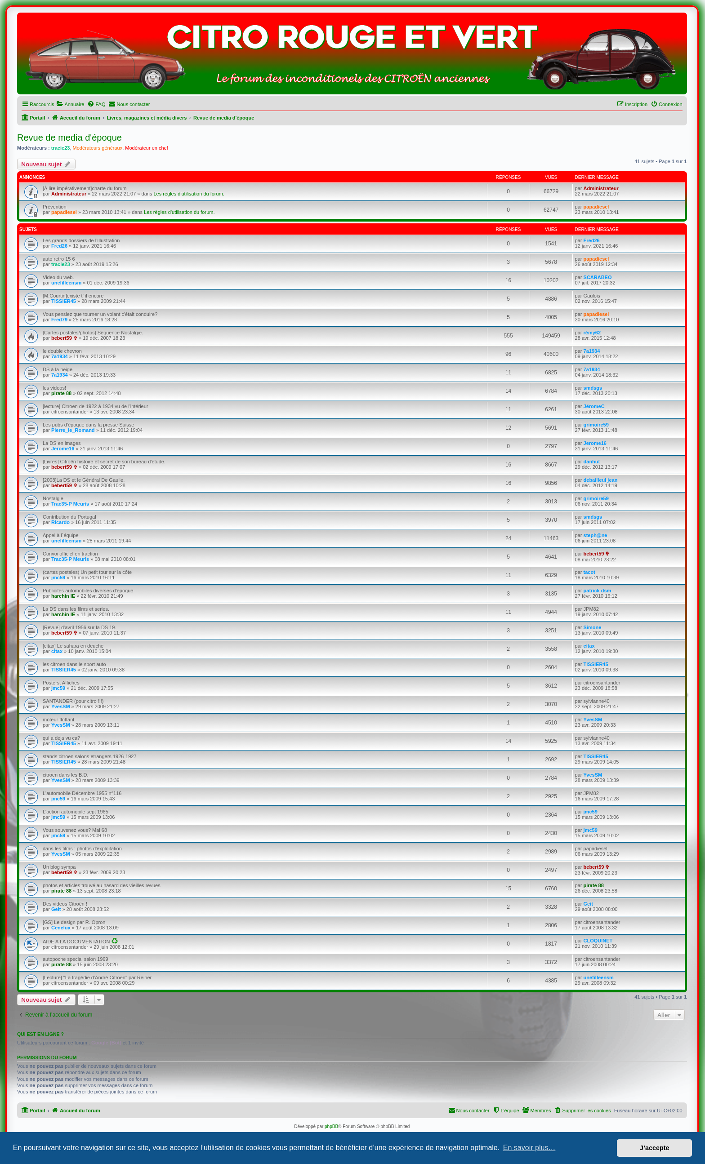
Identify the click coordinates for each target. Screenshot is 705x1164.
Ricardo (60, 522)
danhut (592, 461)
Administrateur (68, 193)
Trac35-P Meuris (70, 503)
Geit (56, 909)
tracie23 (60, 148)
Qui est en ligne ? (40, 1034)
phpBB (331, 1126)
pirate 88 (61, 393)
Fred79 (59, 319)
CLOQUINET (598, 940)
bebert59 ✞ (64, 338)
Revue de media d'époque (69, 137)
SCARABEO (598, 277)
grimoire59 (596, 424)
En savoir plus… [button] (529, 1147)
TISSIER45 (63, 301)
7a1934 (59, 356)
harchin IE (63, 596)
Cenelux (61, 927)
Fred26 (59, 246)
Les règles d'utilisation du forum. (188, 193)
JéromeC (594, 406)
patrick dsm (597, 590)
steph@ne (595, 535)
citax (56, 651)
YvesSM (60, 706)
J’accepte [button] (654, 1147)
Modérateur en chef (146, 148)
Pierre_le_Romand (73, 430)
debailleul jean (601, 480)
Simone (593, 627)
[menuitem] (70, 104)
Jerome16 (62, 448)
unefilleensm (66, 282)
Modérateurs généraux (98, 148)
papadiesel (64, 212)
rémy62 (592, 332)
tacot (589, 572)
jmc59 (58, 577)
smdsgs (593, 388)
